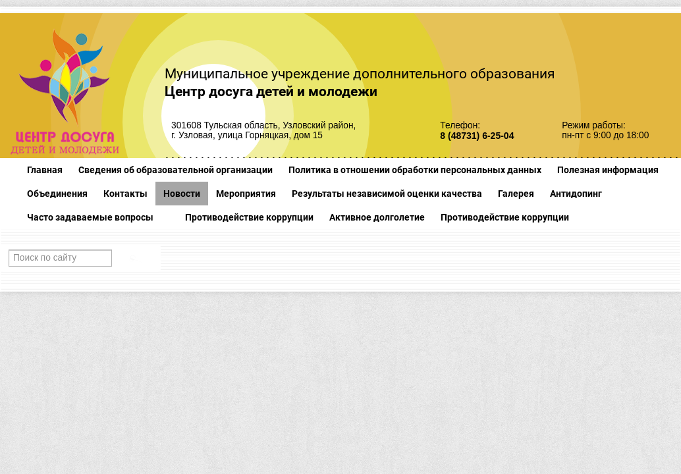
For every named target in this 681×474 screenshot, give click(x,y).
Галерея (516, 193)
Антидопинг (576, 193)
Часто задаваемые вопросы (90, 217)
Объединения (57, 193)
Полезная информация (608, 170)
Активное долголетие (377, 217)
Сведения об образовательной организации (175, 170)
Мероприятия (246, 193)
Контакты (125, 193)
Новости (181, 193)
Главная (45, 170)
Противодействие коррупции (249, 217)
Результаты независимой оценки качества (387, 193)
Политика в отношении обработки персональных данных (414, 170)
